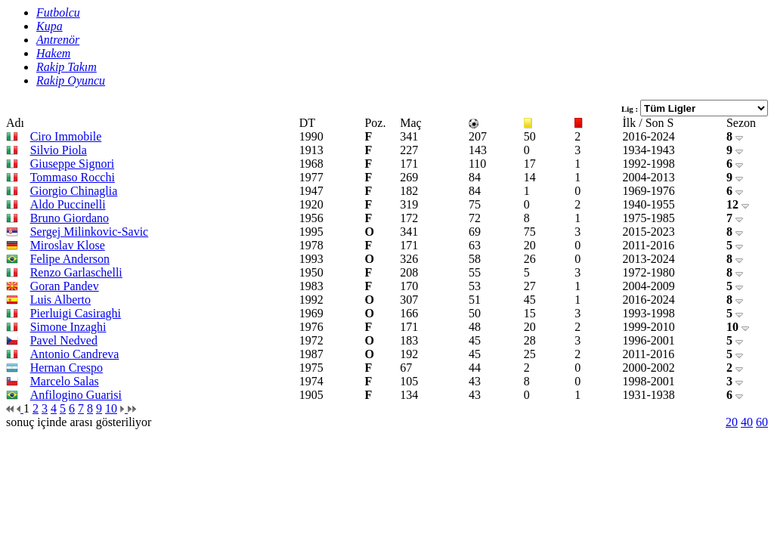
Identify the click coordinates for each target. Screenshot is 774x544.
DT (307, 122)
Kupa (49, 26)
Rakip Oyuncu (70, 80)
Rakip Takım (66, 66)
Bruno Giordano (69, 218)
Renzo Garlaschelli (76, 272)
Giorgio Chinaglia (74, 190)
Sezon (741, 122)
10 (737, 326)
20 (732, 422)
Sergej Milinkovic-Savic (89, 231)
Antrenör (57, 39)
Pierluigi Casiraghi (75, 313)
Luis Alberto (60, 299)
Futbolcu (58, 12)
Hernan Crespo (66, 367)
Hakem (53, 53)
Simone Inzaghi (68, 326)
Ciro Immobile (66, 136)
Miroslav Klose (67, 245)
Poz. (374, 122)
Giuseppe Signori (72, 163)
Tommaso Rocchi (72, 177)
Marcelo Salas (64, 381)
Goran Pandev (64, 286)
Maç (410, 122)
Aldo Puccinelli (68, 204)
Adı (15, 122)
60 (762, 422)
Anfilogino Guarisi (76, 394)
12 (737, 204)
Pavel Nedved (64, 340)
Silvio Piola (58, 150)
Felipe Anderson (70, 258)
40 (747, 422)
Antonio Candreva (74, 354)
